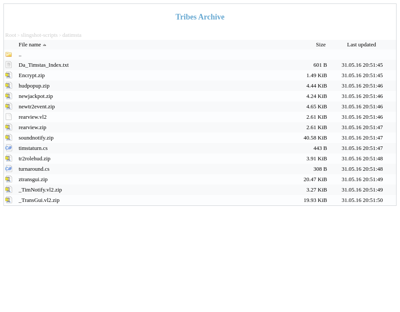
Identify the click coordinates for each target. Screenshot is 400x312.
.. (20, 54)
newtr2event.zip (37, 106)
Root (10, 35)
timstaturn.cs (33, 148)
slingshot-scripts (39, 35)
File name (33, 44)
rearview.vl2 (33, 117)
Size (321, 44)
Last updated (362, 44)
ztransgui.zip (33, 179)
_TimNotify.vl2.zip (40, 189)
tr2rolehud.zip (34, 158)
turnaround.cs (34, 169)
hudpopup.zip (34, 85)
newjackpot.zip (36, 96)
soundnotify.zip (36, 137)
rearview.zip (32, 127)
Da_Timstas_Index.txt (44, 65)
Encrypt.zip (32, 75)
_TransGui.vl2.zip (39, 200)
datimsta (72, 35)
